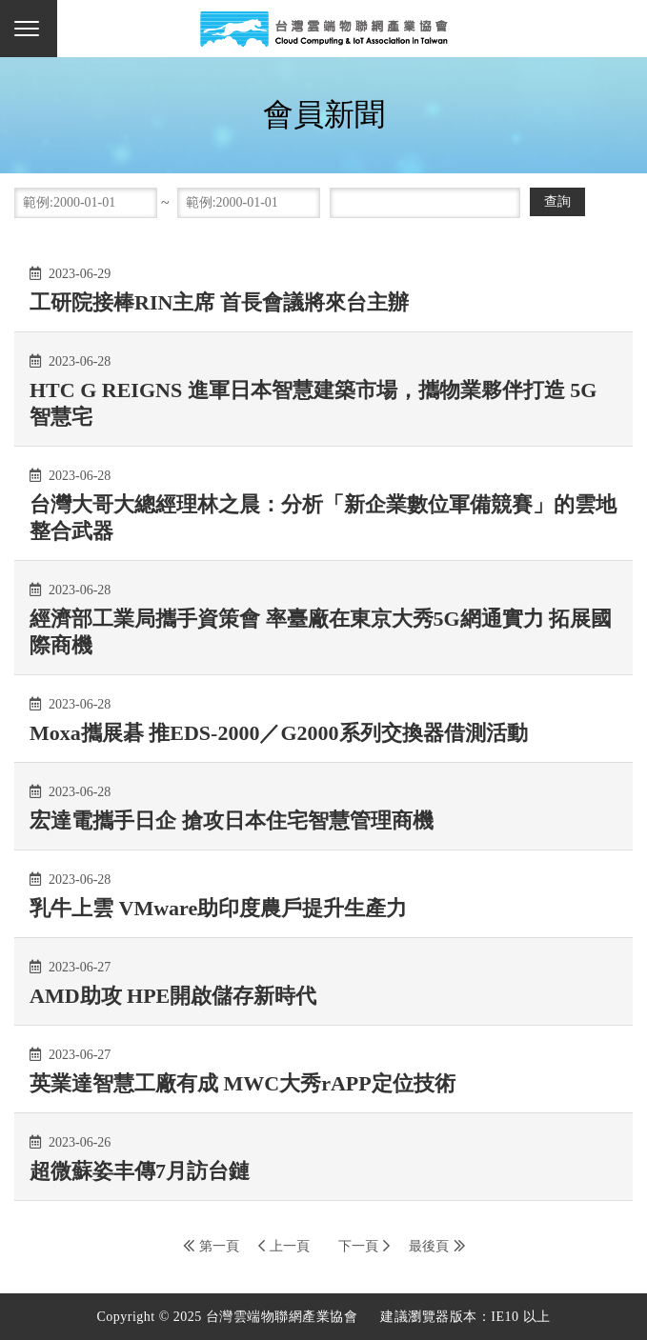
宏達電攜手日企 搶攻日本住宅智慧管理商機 (232, 820)
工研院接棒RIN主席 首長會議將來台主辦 (219, 302)
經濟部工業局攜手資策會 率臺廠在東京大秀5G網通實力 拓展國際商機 (321, 632)
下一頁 (358, 1246)
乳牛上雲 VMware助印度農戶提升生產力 (218, 908)
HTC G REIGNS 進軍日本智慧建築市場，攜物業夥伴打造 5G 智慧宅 (313, 403)
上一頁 (290, 1246)
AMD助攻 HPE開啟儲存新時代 (173, 996)
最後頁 (429, 1246)
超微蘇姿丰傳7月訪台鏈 (140, 1171)
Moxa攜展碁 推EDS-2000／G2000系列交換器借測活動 (279, 733)
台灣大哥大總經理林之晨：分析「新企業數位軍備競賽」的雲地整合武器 (323, 517)
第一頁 (219, 1246)
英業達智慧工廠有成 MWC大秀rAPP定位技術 (242, 1083)
